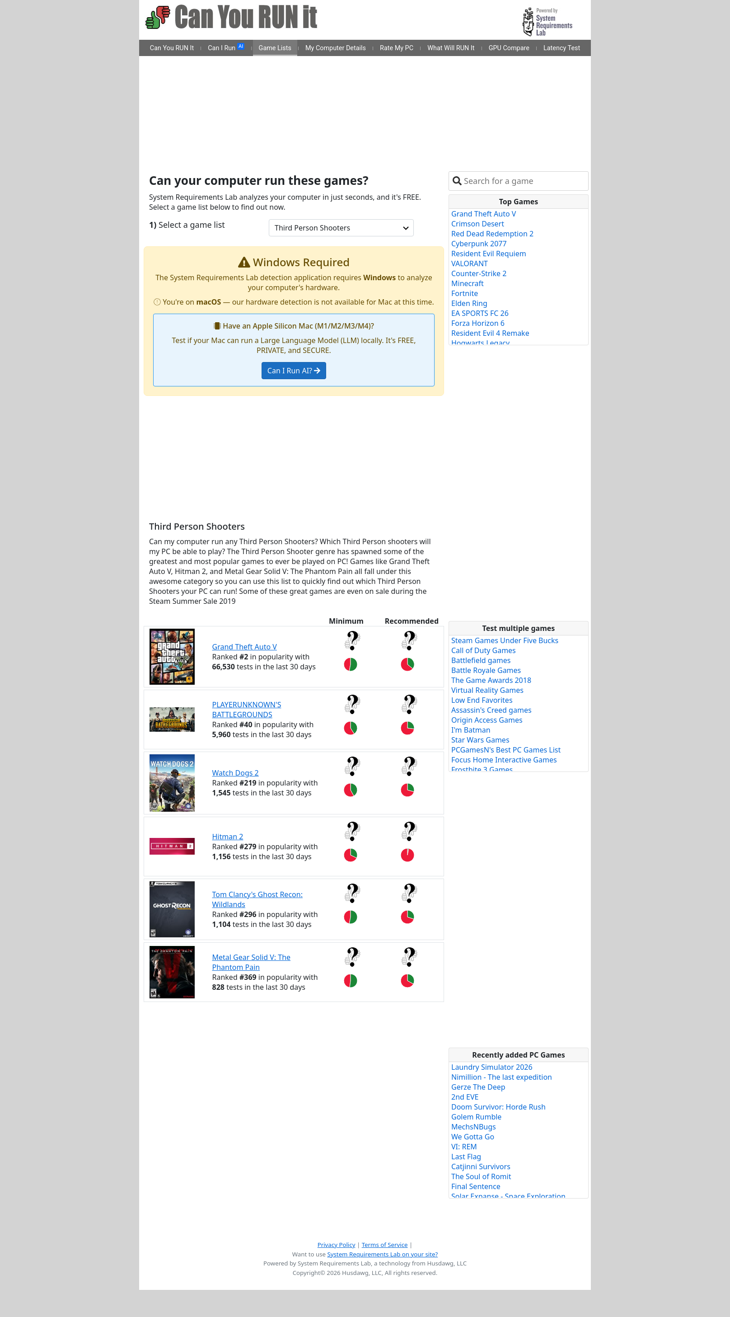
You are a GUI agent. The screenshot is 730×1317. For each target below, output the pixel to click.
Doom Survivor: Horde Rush (498, 1107)
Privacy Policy (337, 1245)
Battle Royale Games (486, 670)
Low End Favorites (482, 700)
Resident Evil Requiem (488, 254)
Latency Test (561, 48)
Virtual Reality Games (487, 690)
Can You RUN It (172, 48)
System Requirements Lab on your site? (382, 1254)
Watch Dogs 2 (235, 773)
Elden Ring (469, 303)
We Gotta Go (472, 1137)
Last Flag (466, 1157)
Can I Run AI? (293, 371)
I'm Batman (471, 730)
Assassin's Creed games (491, 710)
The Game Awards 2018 (491, 680)
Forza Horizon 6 (478, 323)
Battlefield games (480, 660)
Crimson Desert (477, 224)
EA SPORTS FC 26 (480, 313)
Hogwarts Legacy (480, 343)
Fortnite (464, 293)
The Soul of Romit (481, 1176)
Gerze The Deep (478, 1087)
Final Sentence (476, 1186)
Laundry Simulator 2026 (492, 1067)
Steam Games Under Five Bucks (504, 640)
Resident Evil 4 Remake (490, 333)
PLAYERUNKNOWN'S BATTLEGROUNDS (246, 710)
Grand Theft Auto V (244, 647)
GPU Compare (509, 48)
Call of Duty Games (483, 650)
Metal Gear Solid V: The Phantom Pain (251, 962)
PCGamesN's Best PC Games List (506, 750)
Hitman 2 (227, 837)
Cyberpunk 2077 (479, 244)
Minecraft (467, 283)
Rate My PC (396, 48)
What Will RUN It (450, 48)
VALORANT (469, 263)
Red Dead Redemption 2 (492, 234)
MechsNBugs (473, 1127)
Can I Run (226, 47)
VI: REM (464, 1147)
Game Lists (275, 48)
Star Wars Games (480, 740)
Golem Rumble (476, 1117)
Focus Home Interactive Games (504, 760)
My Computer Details (335, 48)
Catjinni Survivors (480, 1166)
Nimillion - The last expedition (501, 1077)
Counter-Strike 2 (478, 273)
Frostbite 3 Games (482, 770)
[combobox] (524, 181)
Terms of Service (385, 1245)
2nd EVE (464, 1097)
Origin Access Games (487, 720)
